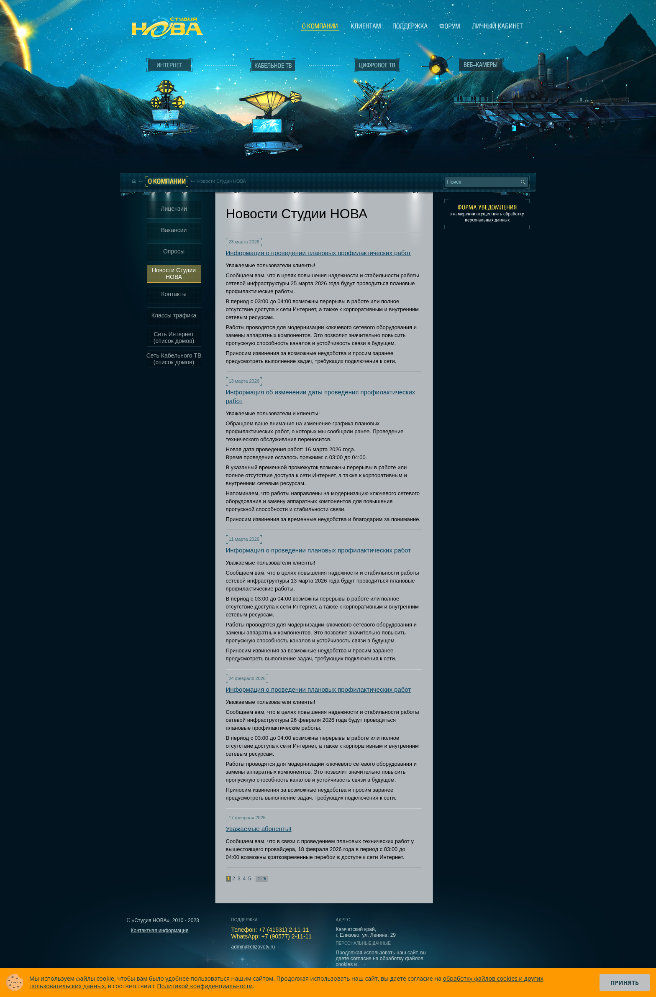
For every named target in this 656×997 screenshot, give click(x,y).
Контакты (173, 294)
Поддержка (410, 26)
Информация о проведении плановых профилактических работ (318, 252)
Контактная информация (160, 930)
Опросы (173, 251)
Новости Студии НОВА (174, 273)
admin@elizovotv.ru (253, 947)
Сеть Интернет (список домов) (174, 337)
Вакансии (174, 230)
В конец (265, 879)
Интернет (169, 65)
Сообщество (450, 26)
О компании (320, 26)
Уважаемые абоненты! (259, 828)
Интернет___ (167, 99)
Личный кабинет (497, 26)
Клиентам (366, 26)
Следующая (259, 879)
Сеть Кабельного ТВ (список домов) (174, 359)
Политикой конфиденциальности (205, 986)
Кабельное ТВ (273, 111)
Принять (624, 983)
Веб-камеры (434, 67)
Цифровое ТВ (372, 95)
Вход (482, 139)
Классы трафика (174, 315)
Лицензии (174, 208)
